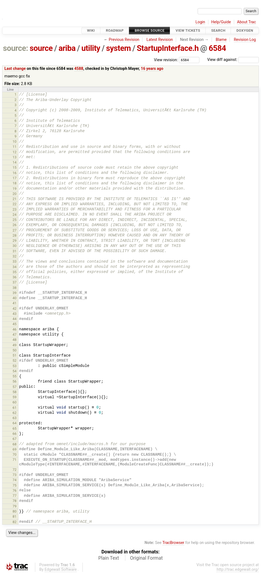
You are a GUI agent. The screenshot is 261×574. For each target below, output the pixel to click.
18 (14, 183)
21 (14, 199)
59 (14, 397)
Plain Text (108, 558)
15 (14, 167)
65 (14, 428)
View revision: (166, 59)
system (118, 48)
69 (14, 449)
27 (14, 230)
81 (14, 516)
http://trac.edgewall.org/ (238, 569)
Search (218, 30)
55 (14, 376)
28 (14, 235)
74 (14, 480)
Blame (221, 39)
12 (14, 152)
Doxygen (244, 30)
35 (14, 272)
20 (14, 194)
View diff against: (233, 59)
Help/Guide (221, 22)
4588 (78, 68)
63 (14, 418)
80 (14, 511)
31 (14, 251)
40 (14, 298)
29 (14, 241)
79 (14, 506)
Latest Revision (160, 39)
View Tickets (188, 30)
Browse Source (149, 30)
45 (14, 324)
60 (14, 402)
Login (200, 22)
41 (14, 303)
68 (14, 444)
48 (14, 340)
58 (14, 392)
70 (14, 454)
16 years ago (152, 68)
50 (14, 350)
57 (14, 387)
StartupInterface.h (168, 48)
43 (14, 314)
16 (14, 173)
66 (14, 434)
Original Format (146, 558)
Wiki (91, 30)
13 (14, 157)
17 (14, 178)
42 (14, 308)
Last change (15, 68)
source (41, 48)
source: (15, 48)
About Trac (246, 22)
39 (14, 293)
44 (14, 319)
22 (14, 204)
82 (14, 522)
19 (14, 189)
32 (14, 256)
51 (14, 355)
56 (14, 381)
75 (14, 485)
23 (14, 209)
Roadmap (115, 30)
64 (14, 423)
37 (14, 282)
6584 (217, 48)
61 (14, 408)
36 (14, 277)
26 (14, 225)
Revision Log (245, 39)
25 (14, 220)
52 (14, 360)
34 (14, 267)
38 (14, 288)
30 (14, 246)
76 (14, 490)
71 (14, 460)
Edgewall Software (60, 569)
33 (14, 261)
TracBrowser (173, 542)
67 (14, 439)
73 (14, 475)
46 (14, 329)
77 (14, 496)
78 (14, 501)
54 (14, 371)
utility (90, 48)
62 (14, 413)
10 (14, 141)
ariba (67, 48)
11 (14, 147)
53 (14, 366)
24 (14, 215)
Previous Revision (124, 39)
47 (14, 334)
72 (14, 470)
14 (14, 162)
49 (14, 345)
